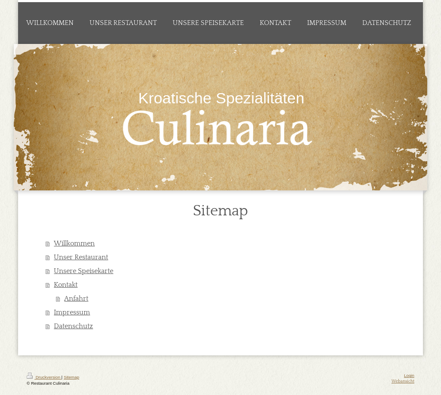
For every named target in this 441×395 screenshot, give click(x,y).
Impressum (72, 312)
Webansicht (402, 381)
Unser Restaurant (81, 257)
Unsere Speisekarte (83, 271)
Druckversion (44, 377)
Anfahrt (76, 298)
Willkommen (74, 243)
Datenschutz (73, 326)
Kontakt (66, 285)
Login (409, 375)
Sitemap (71, 377)
